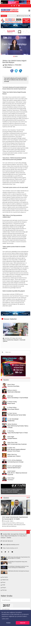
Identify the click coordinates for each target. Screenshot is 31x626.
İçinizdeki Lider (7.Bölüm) (14, 456)
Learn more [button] (5, 618)
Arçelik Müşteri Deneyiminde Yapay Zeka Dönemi (17, 562)
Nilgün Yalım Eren (12, 454)
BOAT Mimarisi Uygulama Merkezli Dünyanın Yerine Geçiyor (16, 450)
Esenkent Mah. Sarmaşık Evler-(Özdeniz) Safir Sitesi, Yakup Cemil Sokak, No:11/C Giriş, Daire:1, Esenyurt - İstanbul (14, 535)
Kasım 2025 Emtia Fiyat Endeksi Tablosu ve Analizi (17, 426)
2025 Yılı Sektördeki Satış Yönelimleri (17, 444)
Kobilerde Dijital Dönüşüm (14, 467)
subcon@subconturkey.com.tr (10, 544)
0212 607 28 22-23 (7, 541)
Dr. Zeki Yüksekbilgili (12, 419)
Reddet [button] (8, 622)
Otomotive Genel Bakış (13, 386)
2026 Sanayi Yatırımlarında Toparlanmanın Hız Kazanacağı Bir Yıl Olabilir (15, 518)
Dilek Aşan (10, 396)
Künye (3, 582)
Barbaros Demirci (12, 390)
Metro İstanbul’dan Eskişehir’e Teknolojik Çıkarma (14, 340)
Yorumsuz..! (10, 479)
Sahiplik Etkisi (10, 420)
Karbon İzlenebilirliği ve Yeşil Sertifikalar (17, 397)
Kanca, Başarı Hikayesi (13, 409)
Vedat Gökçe (10, 478)
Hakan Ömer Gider (12, 442)
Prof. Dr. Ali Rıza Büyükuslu (14, 460)
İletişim (4, 587)
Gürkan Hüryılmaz (12, 424)
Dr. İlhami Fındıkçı (12, 401)
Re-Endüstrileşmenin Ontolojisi (15, 462)
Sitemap (4, 590)
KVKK (3, 585)
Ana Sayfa (5, 577)
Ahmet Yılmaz (11, 384)
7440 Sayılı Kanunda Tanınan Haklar (16, 415)
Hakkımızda (5, 579)
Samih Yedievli (11, 471)
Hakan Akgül (10, 436)
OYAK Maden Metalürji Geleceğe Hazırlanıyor (18, 571)
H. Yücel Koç (10, 431)
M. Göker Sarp (11, 447)
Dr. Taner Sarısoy (12, 413)
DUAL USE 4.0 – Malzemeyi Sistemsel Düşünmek (17, 473)
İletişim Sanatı (13, 403)
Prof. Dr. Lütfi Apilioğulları (14, 466)
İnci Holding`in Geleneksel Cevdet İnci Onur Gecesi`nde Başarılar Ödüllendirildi (18, 567)
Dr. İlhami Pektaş (11, 407)
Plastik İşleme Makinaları (13, 392)
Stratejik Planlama (12, 438)
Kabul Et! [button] (22, 622)
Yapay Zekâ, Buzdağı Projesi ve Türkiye (17, 432)
